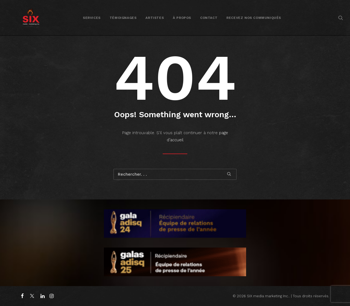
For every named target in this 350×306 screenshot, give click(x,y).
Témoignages (123, 18)
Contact (208, 18)
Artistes (154, 18)
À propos (182, 18)
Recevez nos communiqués (253, 18)
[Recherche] (175, 174)
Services (92, 18)
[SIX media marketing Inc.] (31, 17)
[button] (340, 17)
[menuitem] (91, 17)
